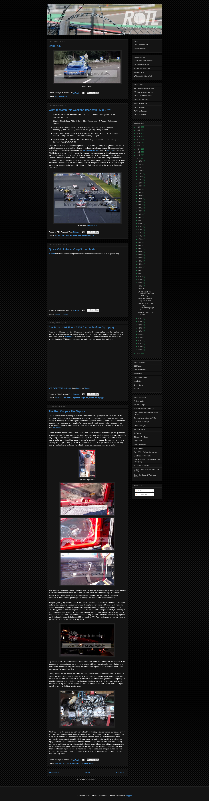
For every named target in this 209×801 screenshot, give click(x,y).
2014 (139, 149)
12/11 (140, 167)
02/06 (140, 334)
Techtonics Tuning (140, 429)
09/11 (140, 208)
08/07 (140, 223)
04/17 (140, 273)
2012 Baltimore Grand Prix (143, 61)
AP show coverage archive (143, 92)
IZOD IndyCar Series (69, 236)
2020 (139, 130)
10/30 (140, 186)
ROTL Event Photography (143, 96)
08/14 (140, 220)
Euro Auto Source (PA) (142, 422)
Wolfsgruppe (70, 337)
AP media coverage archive (144, 88)
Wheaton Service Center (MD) (145, 408)
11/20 (140, 177)
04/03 (140, 280)
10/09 (140, 195)
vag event (84, 398)
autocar (58, 314)
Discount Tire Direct (141, 437)
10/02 (140, 199)
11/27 (140, 174)
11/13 (140, 180)
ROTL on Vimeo (139, 107)
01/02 (140, 350)
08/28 (140, 214)
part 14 (68, 763)
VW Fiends (138, 373)
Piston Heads (139, 401)
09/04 (140, 211)
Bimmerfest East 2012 (142, 68)
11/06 (140, 183)
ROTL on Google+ (140, 111)
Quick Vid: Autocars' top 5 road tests (72, 249)
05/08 (140, 264)
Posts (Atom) (92, 779)
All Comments (141, 495)
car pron (63, 398)
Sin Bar (136, 389)
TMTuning (137, 433)
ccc (56, 236)
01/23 (140, 340)
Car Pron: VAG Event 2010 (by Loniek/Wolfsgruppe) (81, 327)
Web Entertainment (141, 45)
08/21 (140, 217)
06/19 (140, 245)
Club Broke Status (140, 377)
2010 (57, 398)
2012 (139, 155)
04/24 (140, 270)
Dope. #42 (55, 45)
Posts (139, 491)
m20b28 (62, 763)
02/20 (140, 328)
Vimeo (86, 388)
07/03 (140, 239)
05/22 (140, 258)
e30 (56, 763)
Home (88, 772)
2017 (139, 139)
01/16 (140, 344)
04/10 (140, 277)
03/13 (140, 319)
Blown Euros (138, 385)
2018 (139, 136)
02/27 (140, 325)
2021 (139, 127)
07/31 (140, 227)
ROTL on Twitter (140, 115)
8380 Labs (138, 366)
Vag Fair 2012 (139, 72)
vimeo (91, 398)
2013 (139, 152)
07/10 (140, 236)
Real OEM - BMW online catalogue (146, 452)
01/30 (140, 337)
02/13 (140, 331)
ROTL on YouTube (140, 103)
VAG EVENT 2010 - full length (60, 388)
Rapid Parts (138, 441)
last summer (57, 428)
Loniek (78, 388)
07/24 (140, 230)
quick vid (64, 314)
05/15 (140, 261)
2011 (139, 158)
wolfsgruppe (99, 398)
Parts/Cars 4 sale (140, 49)
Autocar (52, 254)
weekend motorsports (86, 236)
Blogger (129, 796)
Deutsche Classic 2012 (142, 65)
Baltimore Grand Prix (91, 150)
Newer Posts (55, 772)
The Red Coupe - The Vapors (67, 411)
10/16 (140, 192)
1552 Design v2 (139, 448)
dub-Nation (138, 381)
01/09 (140, 347)
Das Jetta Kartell (140, 370)
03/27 (140, 283)
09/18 (140, 205)
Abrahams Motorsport (141, 465)
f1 (59, 236)
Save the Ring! (139, 405)
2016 (139, 143)
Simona (110, 150)
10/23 (140, 189)
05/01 (140, 267)
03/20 (140, 286)
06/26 (140, 242)
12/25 (140, 161)
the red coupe (77, 763)
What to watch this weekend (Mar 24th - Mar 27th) (80, 109)
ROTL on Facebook (141, 100)
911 (56, 96)
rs (68, 96)
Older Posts (120, 772)
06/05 (140, 252)
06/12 (140, 248)
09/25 (140, 202)
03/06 (140, 322)
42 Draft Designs (140, 445)
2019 (139, 133)
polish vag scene (73, 398)
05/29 (140, 255)
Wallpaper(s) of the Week (143, 76)
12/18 (140, 164)
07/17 (140, 233)
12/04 (140, 170)
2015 (139, 146)
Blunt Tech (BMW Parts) (142, 456)
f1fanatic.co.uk (92, 225)
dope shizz (63, 96)
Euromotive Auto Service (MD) (145, 418)
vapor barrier (89, 763)
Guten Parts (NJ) (140, 426)
